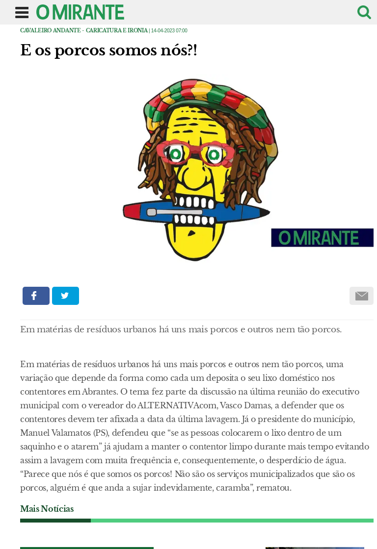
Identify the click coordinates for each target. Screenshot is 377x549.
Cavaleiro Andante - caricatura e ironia (84, 30)
